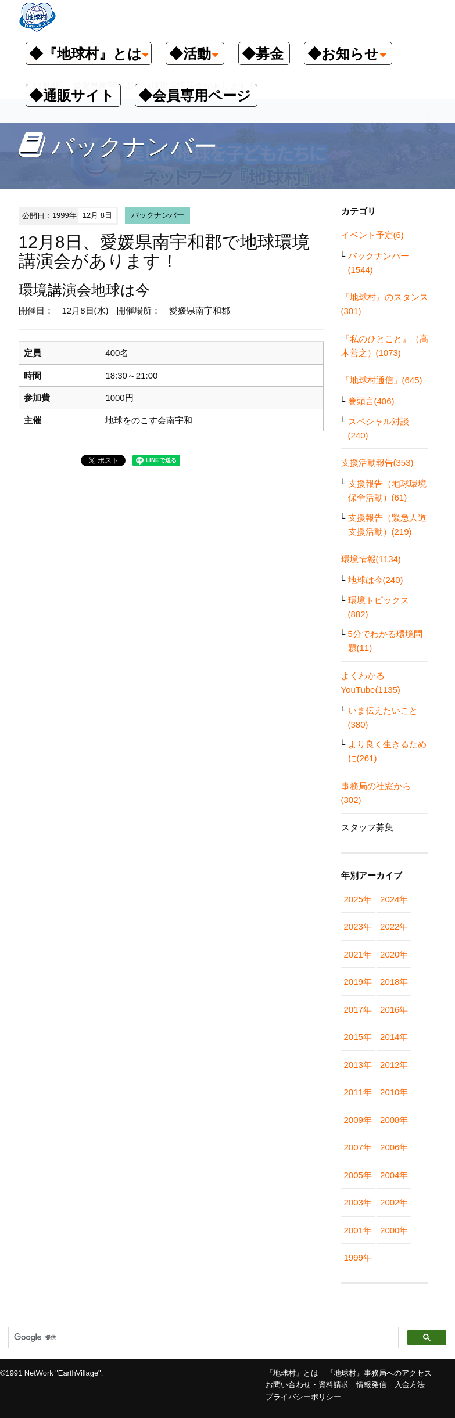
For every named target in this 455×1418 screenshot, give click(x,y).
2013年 (358, 1065)
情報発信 (371, 1384)
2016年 (394, 1009)
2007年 (358, 1147)
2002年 (394, 1202)
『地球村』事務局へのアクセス (379, 1373)
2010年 (394, 1092)
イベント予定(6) (372, 235)
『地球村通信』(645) (381, 380)
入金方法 (410, 1384)
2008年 (394, 1120)
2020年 (394, 954)
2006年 (394, 1147)
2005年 (358, 1175)
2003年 (358, 1202)
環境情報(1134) (371, 559)
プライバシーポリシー (303, 1396)
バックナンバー (157, 215)
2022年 (394, 926)
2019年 (358, 982)
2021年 (358, 954)
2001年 (358, 1230)
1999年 (358, 1257)
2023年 (358, 926)
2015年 (358, 1037)
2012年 (394, 1065)
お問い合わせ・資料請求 (307, 1384)
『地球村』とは (292, 1373)
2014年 (394, 1037)
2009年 (358, 1120)
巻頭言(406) (371, 401)
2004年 (394, 1175)
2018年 (394, 982)
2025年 (358, 899)
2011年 (358, 1092)
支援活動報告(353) (377, 462)
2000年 (394, 1230)
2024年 (394, 899)
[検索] (202, 1337)
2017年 (358, 1009)
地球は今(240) (375, 580)
